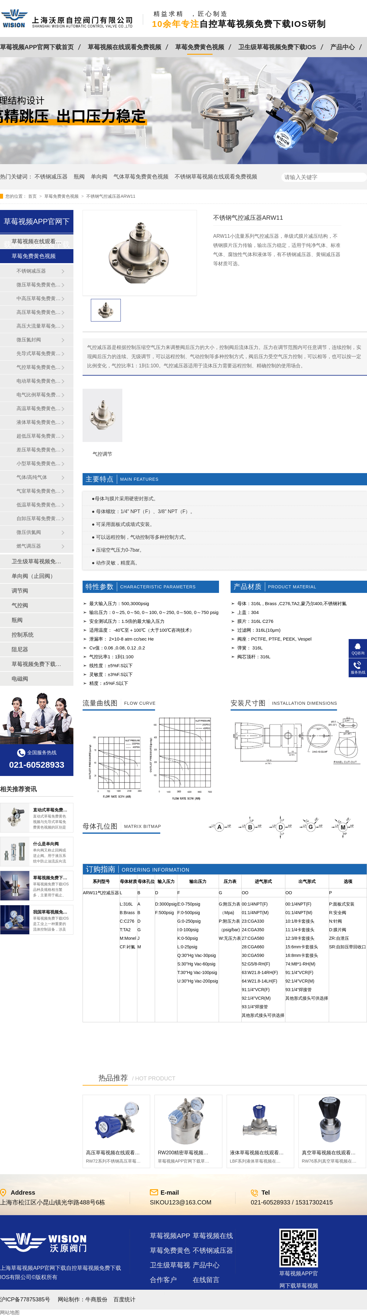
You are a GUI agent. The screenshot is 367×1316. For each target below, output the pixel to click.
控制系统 (23, 635)
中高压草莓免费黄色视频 (39, 298)
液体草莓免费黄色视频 (39, 422)
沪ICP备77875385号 (25, 1299)
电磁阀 (20, 679)
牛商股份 (96, 1299)
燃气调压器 (29, 546)
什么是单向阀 (46, 843)
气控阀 (20, 605)
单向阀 (99, 177)
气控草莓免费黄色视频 (39, 367)
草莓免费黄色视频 (199, 47)
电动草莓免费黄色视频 (39, 381)
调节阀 (20, 591)
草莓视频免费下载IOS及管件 (36, 664)
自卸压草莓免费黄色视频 (39, 518)
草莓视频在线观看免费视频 (124, 47)
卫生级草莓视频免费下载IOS (277, 47)
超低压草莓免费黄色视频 (39, 436)
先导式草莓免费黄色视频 (39, 353)
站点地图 (163, 1294)
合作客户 (163, 1280)
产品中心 (342, 47)
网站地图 (10, 1312)
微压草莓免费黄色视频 (39, 284)
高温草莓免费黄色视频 (39, 408)
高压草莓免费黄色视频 (39, 312)
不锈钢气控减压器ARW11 (110, 196)
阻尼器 (20, 649)
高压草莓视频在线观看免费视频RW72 (127, 1152)
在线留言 (206, 1280)
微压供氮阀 (29, 532)
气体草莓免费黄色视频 (141, 177)
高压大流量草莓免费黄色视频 (39, 326)
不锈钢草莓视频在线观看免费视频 (216, 177)
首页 (33, 196)
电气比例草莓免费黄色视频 (39, 394)
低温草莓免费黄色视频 (39, 504)
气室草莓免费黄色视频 (39, 491)
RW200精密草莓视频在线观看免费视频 (200, 1152)
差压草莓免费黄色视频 (39, 449)
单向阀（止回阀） (34, 576)
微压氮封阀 (29, 339)
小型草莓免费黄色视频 (39, 463)
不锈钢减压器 (51, 177)
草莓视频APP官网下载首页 (37, 47)
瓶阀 (79, 177)
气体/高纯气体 (32, 477)
